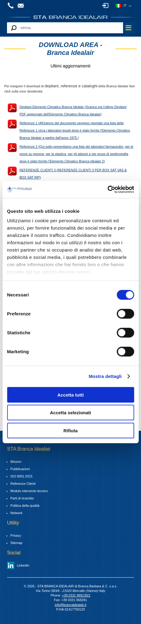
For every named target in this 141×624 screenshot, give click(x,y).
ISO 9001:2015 (21, 476)
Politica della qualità (24, 505)
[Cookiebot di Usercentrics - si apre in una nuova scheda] (107, 190)
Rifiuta (70, 430)
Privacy (15, 535)
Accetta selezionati (70, 412)
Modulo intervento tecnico (29, 491)
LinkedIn (23, 565)
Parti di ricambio (22, 498)
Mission (16, 461)
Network (16, 513)
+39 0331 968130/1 (11, 5)
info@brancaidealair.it (21, 5)
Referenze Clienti (23, 483)
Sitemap (16, 543)
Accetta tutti (70, 394)
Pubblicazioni (20, 469)
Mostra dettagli (105, 376)
